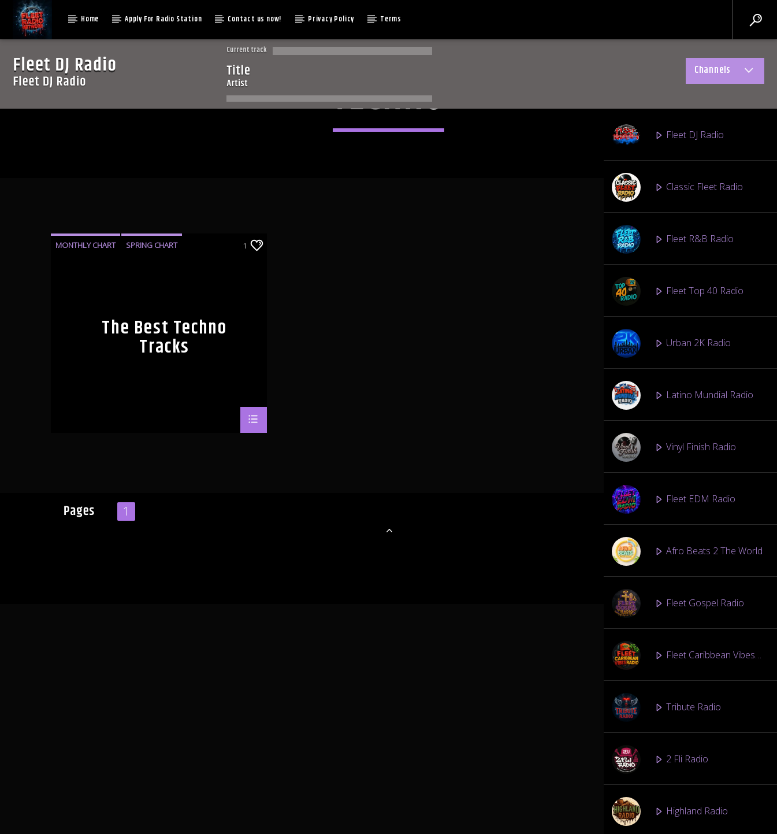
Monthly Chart (85, 552)
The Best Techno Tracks (164, 643)
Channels (725, 72)
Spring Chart (151, 552)
